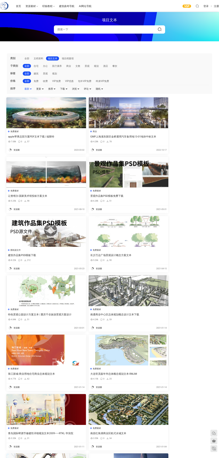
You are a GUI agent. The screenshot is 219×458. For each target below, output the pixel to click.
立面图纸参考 (143, 427)
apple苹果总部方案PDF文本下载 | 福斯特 (30, 136)
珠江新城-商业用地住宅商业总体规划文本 (31, 256)
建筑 (36, 73)
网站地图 (173, 426)
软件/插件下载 (26, 435)
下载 (63, 88)
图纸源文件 (16, 191)
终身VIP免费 (102, 81)
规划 (96, 66)
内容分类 (173, 431)
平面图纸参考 (143, 422)
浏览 (75, 88)
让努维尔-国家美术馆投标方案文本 (132, 136)
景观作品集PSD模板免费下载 (181, 136)
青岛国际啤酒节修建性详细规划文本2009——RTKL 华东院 (135, 256)
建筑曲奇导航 (66, 6)
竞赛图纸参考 (143, 437)
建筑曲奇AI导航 (27, 430)
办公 (45, 66)
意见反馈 (173, 421)
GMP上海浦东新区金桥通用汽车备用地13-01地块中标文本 (83, 136)
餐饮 (114, 66)
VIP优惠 (69, 81)
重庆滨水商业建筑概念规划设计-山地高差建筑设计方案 (187, 316)
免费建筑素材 (97, 426)
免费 (36, 81)
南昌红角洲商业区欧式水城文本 (183, 256)
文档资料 (38, 58)
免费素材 (15, 131)
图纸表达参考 (97, 431)
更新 (40, 88)
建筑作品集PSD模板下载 (22, 196)
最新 (28, 88)
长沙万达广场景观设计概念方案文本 (81, 196)
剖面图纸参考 (143, 432)
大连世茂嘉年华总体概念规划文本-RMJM (83, 256)
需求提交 (173, 416)
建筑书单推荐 (26, 440)
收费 (45, 81)
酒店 (105, 66)
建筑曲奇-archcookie (4, 6)
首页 (18, 6)
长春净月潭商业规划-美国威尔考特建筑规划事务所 (31, 376)
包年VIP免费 (84, 81)
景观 (87, 66)
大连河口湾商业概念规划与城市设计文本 (30, 316)
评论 (87, 88)
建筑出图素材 (97, 416)
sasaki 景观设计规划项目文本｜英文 (81, 375)
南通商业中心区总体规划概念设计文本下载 (187, 196)
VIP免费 (56, 81)
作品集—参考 (97, 436)
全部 (26, 58)
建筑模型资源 (97, 421)
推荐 (52, 88)
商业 (68, 66)
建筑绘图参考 (143, 416)
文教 (77, 66)
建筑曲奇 (73, 449)
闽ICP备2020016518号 (87, 449)
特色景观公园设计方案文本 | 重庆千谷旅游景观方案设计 (134, 196)
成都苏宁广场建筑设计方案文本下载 (81, 316)
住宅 (36, 66)
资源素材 (30, 6)
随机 (99, 88)
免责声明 (173, 436)
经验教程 (47, 6)
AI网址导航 (85, 6)
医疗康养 (57, 66)
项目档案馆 (68, 58)
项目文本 (52, 58)
